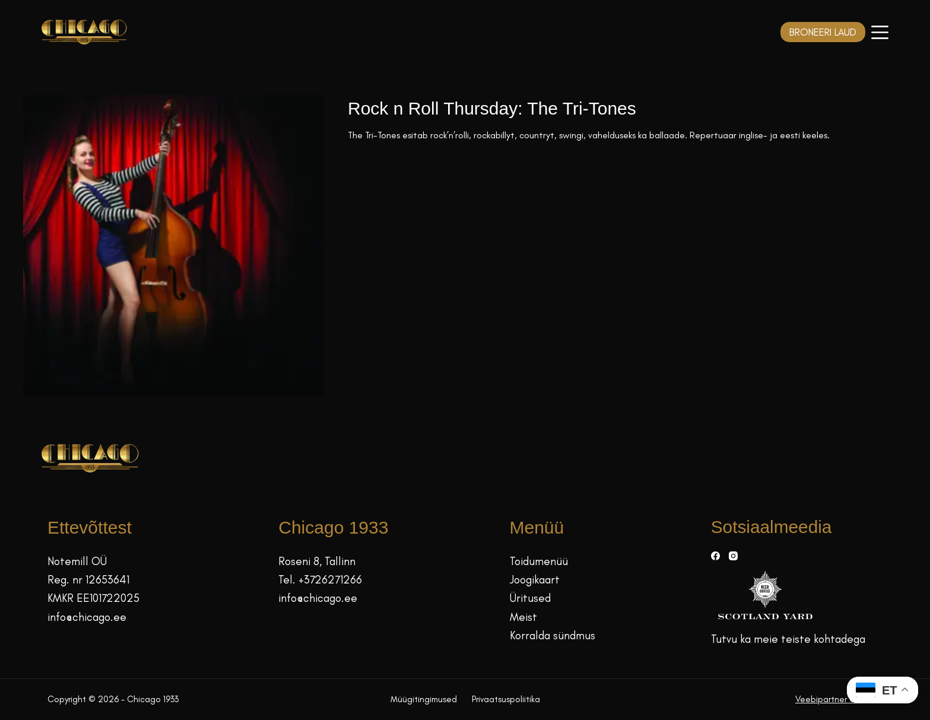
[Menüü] (879, 32)
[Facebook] (715, 555)
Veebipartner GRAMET (839, 699)
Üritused (530, 598)
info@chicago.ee (86, 617)
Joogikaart (535, 579)
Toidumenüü (539, 561)
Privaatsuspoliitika (506, 699)
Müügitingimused (424, 699)
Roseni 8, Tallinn (317, 561)
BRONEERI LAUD (822, 32)
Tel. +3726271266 (320, 579)
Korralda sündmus (552, 635)
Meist (523, 617)
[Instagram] (733, 555)
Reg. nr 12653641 (88, 579)
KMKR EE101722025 (93, 598)
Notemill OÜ (77, 561)
